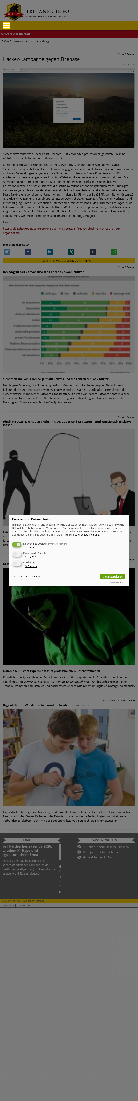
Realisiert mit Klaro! (117, 582)
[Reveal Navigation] (6, 25)
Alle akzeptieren (112, 576)
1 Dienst (29, 547)
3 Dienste (30, 566)
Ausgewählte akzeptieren (27, 576)
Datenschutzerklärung (86, 534)
